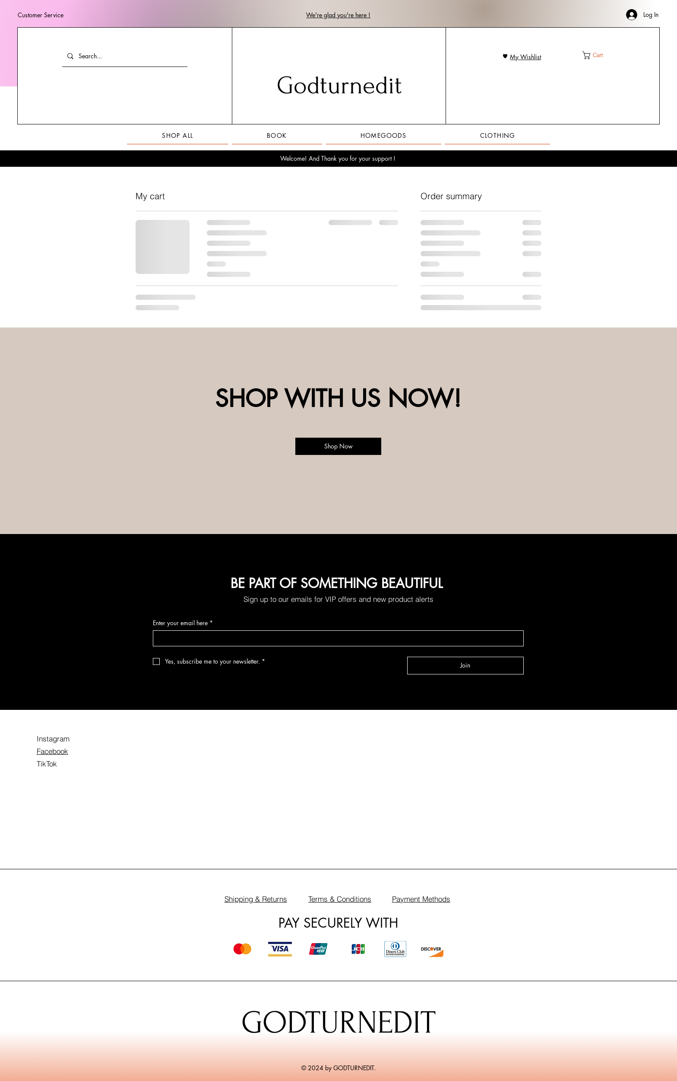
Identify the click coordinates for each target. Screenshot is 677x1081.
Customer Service (40, 15)
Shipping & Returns (256, 898)
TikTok (47, 763)
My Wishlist (525, 57)
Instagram (53, 738)
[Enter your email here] (335, 638)
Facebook (52, 751)
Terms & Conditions (339, 898)
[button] (338, 15)
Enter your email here (183, 623)
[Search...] (124, 56)
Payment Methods (421, 898)
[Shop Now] (338, 446)
